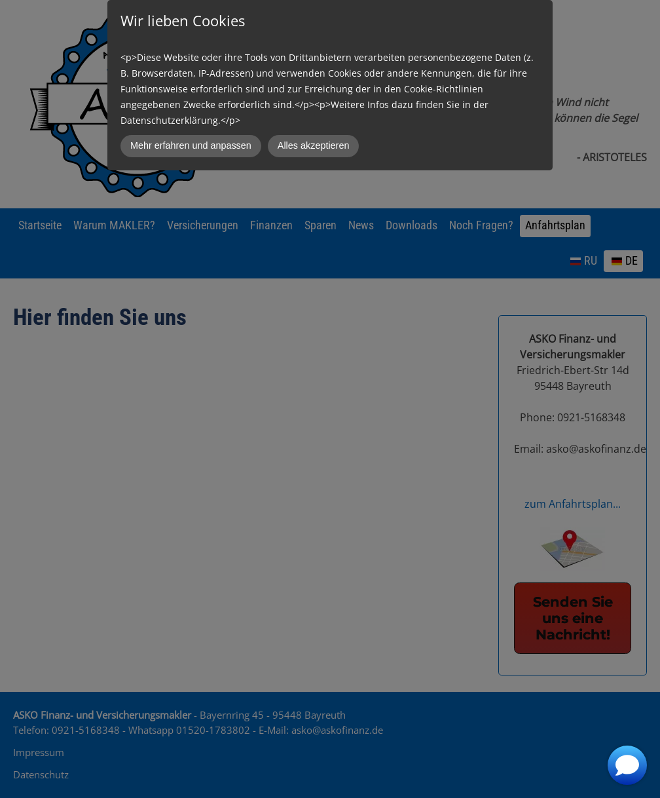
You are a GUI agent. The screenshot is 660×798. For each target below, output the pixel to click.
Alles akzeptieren (314, 145)
